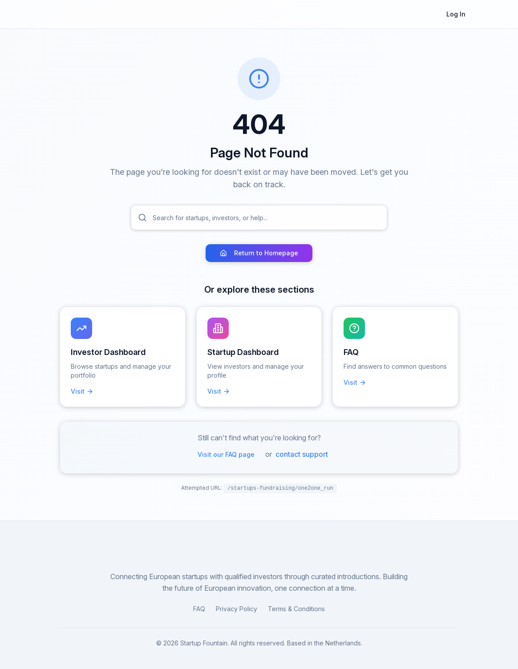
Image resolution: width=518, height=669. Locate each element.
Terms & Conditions (296, 609)
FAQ (199, 609)
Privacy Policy (236, 609)
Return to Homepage (259, 253)
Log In (455, 14)
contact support (301, 454)
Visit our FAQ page (226, 454)
